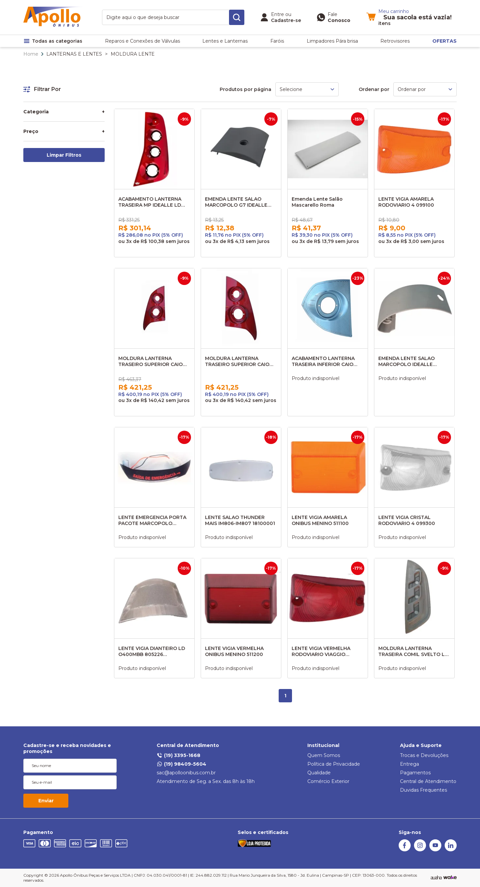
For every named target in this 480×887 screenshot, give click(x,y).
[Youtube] (435, 850)
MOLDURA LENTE (133, 54)
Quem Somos (323, 755)
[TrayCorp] (450, 878)
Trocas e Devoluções (424, 755)
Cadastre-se (286, 20)
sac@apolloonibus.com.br (186, 773)
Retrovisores (395, 41)
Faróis (277, 41)
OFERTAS (444, 41)
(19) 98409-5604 (181, 764)
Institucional (323, 745)
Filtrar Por (42, 89)
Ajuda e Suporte (421, 745)
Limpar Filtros (64, 155)
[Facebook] (405, 850)
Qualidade (319, 773)
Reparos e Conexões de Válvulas (142, 41)
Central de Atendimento (188, 745)
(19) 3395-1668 (178, 755)
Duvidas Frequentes (423, 790)
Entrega (409, 764)
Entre (277, 14)
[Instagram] (420, 850)
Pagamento (38, 832)
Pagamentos (415, 773)
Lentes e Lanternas (225, 41)
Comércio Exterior (328, 781)
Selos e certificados (263, 832)
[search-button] (236, 17)
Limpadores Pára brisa (332, 41)
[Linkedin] (451, 850)
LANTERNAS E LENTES (74, 54)
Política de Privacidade (333, 764)
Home (30, 54)
